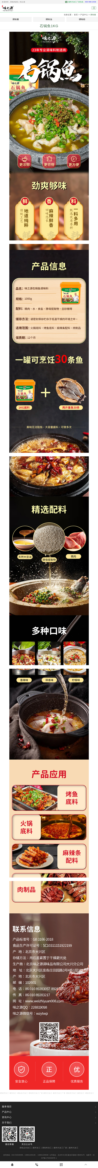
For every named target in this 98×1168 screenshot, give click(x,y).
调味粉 (82, 19)
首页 (76, 15)
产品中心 (84, 15)
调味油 (49, 19)
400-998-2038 (90, 2)
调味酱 (93, 15)
